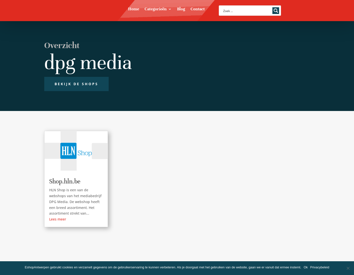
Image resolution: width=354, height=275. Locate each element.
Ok (306, 267)
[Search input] (246, 10)
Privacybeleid (319, 267)
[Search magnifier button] (275, 10)
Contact (198, 9)
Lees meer (57, 219)
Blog (181, 9)
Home (133, 9)
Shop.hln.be (64, 181)
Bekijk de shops (76, 84)
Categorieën (156, 9)
